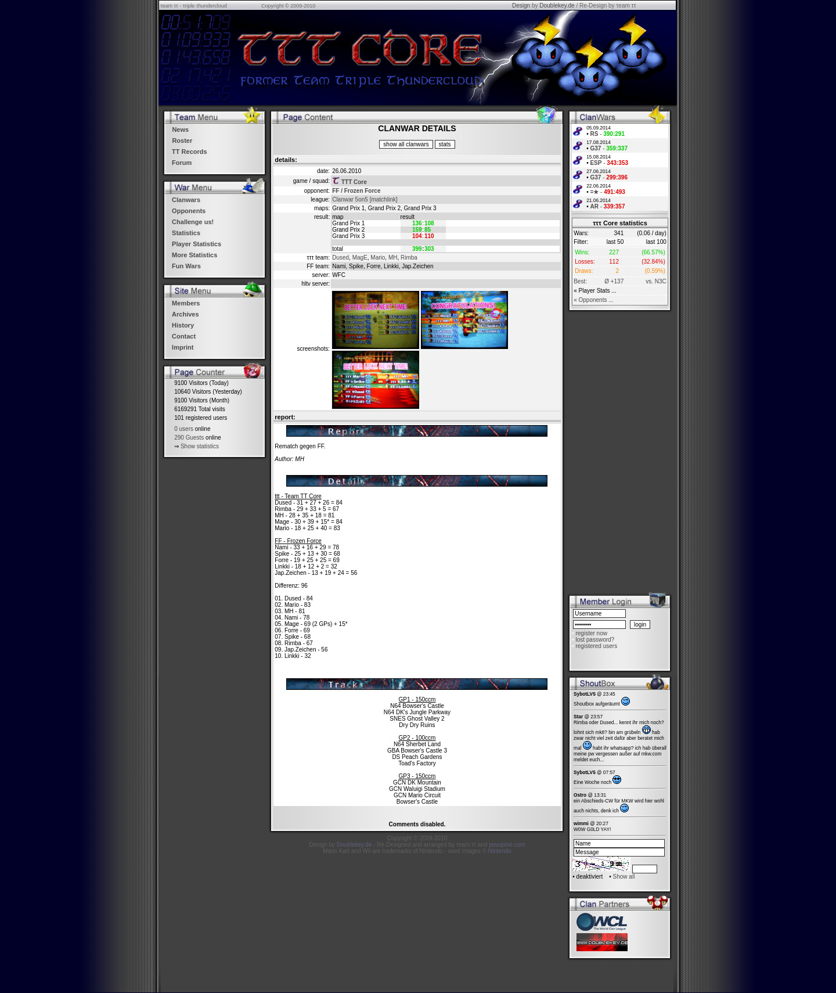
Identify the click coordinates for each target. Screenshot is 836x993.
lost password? (594, 639)
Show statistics (200, 446)
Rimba (409, 257)
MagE (359, 257)
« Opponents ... (593, 300)
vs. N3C (656, 281)
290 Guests (189, 437)
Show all (624, 876)
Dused (340, 257)
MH (393, 257)
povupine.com (507, 844)
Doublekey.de (556, 5)
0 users (183, 429)
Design (521, 5)
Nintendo (499, 851)
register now (591, 633)
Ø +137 (614, 281)
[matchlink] (384, 199)
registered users (596, 646)
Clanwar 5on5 (350, 199)
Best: (580, 281)
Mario (377, 257)
